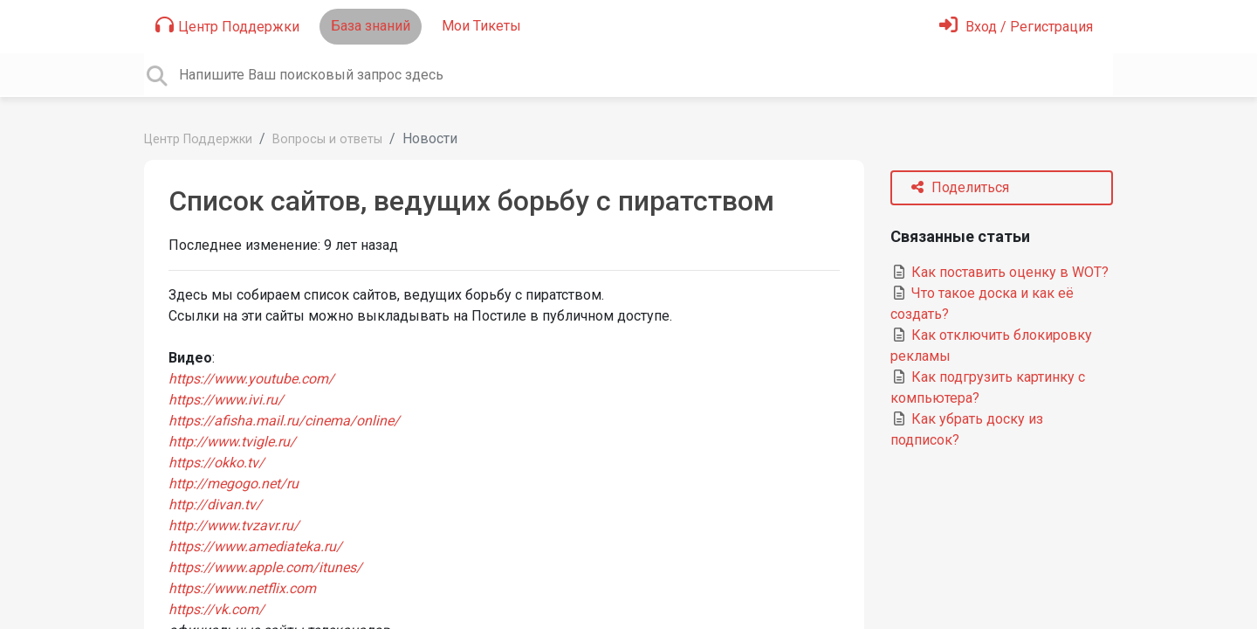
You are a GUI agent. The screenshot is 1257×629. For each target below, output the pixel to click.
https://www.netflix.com (242, 588)
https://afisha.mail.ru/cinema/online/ (284, 420)
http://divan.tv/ (215, 504)
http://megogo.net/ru (233, 483)
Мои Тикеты (481, 25)
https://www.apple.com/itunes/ (265, 567)
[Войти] (1016, 27)
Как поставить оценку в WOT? (999, 272)
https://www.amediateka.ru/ (255, 546)
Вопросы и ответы (327, 139)
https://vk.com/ (216, 609)
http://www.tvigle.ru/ (232, 441)
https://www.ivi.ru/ (226, 399)
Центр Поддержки (227, 25)
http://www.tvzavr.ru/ (233, 525)
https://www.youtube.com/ (251, 378)
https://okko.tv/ (216, 462)
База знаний (370, 25)
